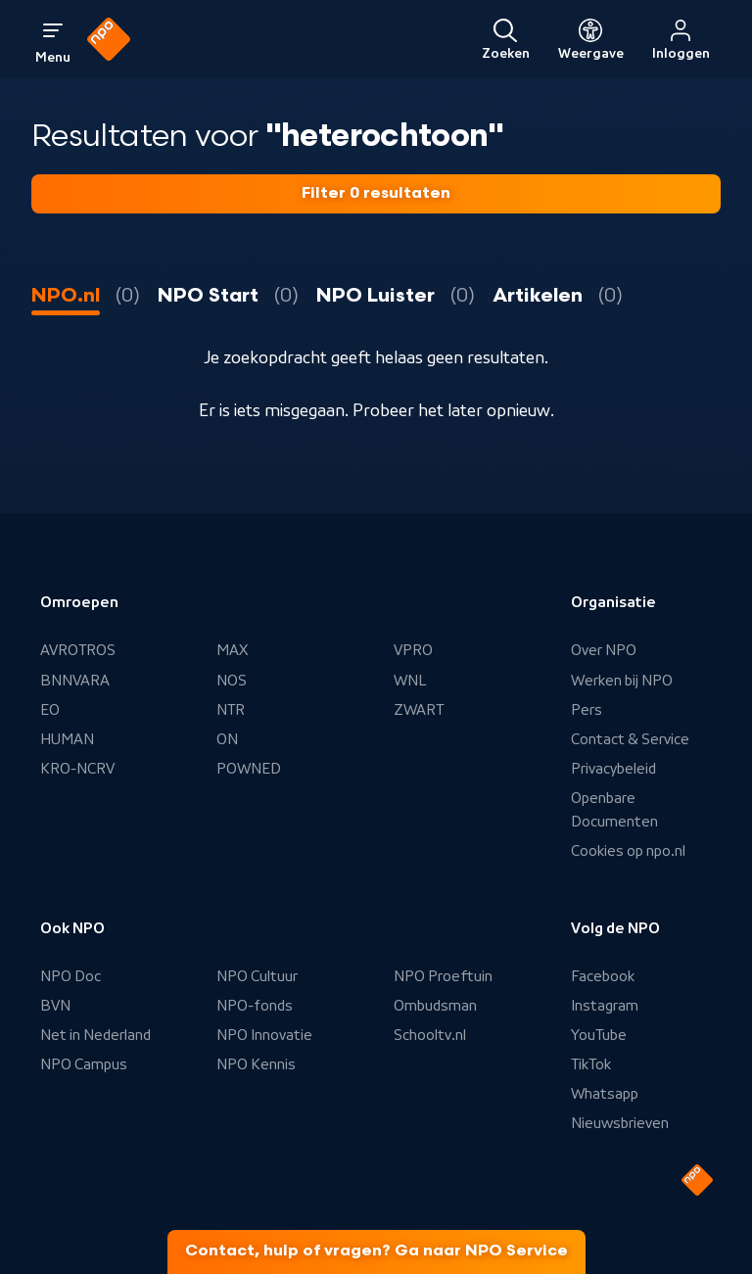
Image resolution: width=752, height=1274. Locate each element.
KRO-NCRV (77, 769)
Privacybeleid (613, 769)
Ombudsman (435, 1006)
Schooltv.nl (430, 1035)
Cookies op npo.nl (628, 851)
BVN (55, 1006)
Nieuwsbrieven (620, 1123)
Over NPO (603, 650)
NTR (230, 710)
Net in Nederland (95, 1035)
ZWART (419, 710)
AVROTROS (78, 650)
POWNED (248, 769)
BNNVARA (75, 680)
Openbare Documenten (614, 809)
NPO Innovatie (264, 1035)
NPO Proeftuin (443, 976)
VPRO (413, 650)
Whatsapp (604, 1094)
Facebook (602, 976)
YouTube (599, 1035)
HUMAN (67, 739)
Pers (586, 710)
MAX (232, 650)
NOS (231, 680)
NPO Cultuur (257, 976)
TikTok (591, 1064)
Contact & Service (630, 739)
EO (50, 710)
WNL (410, 680)
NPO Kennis (256, 1064)
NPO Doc (70, 976)
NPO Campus (83, 1064)
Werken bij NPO (622, 680)
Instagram (604, 1006)
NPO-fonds (254, 1006)
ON (227, 739)
